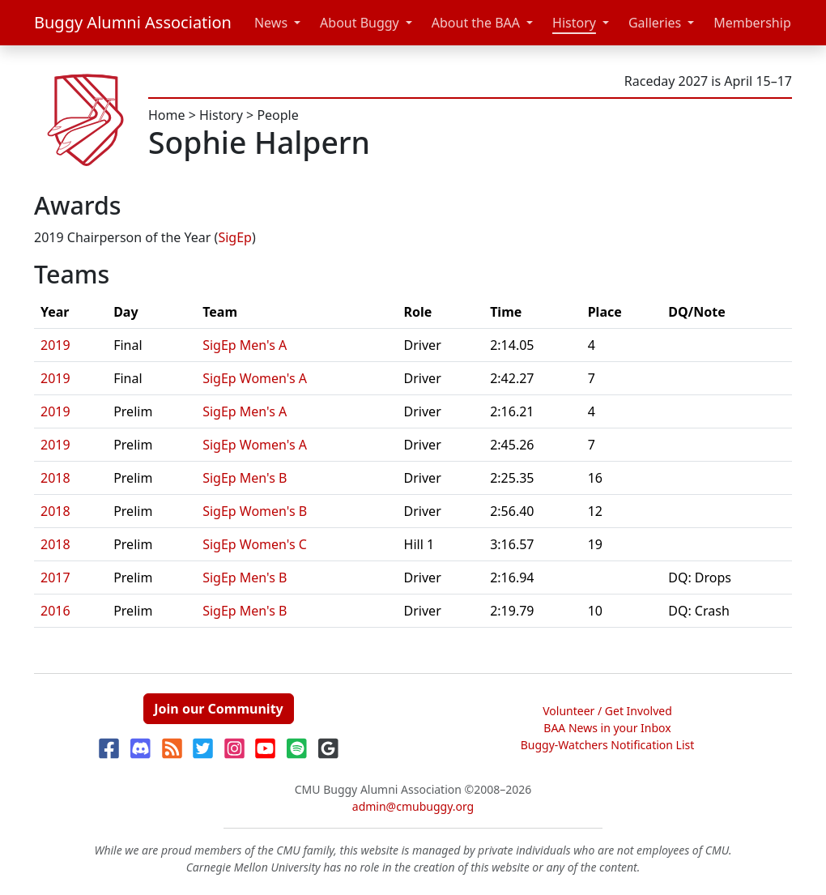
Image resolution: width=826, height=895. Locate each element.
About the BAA (476, 23)
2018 (55, 478)
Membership (752, 23)
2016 (55, 611)
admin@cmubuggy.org (413, 806)
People (277, 115)
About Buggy (359, 23)
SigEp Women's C (254, 544)
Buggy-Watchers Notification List (608, 744)
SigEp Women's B (254, 511)
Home (166, 115)
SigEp (235, 237)
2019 (55, 345)
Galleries (654, 23)
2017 (55, 577)
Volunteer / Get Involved (607, 710)
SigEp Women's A (254, 378)
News (270, 23)
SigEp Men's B (244, 478)
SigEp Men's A (244, 345)
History (574, 23)
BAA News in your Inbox (607, 727)
